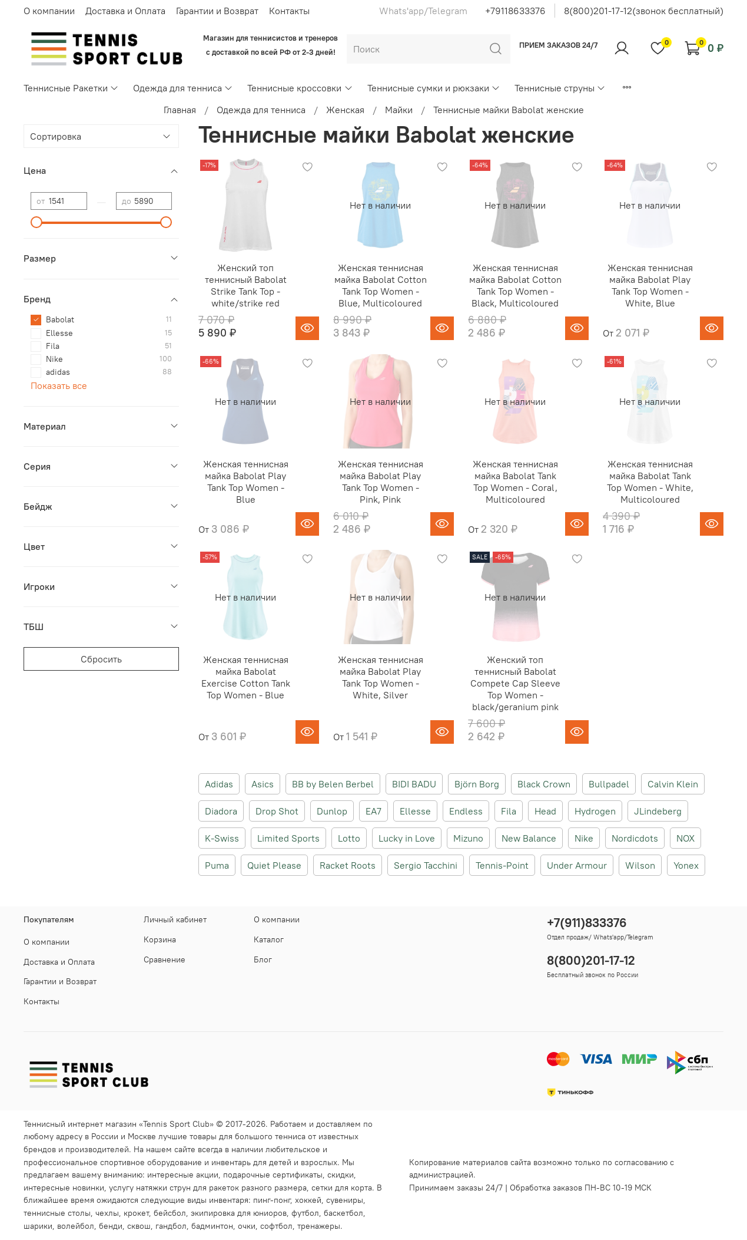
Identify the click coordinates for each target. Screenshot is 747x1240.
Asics (262, 784)
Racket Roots (348, 865)
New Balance (529, 838)
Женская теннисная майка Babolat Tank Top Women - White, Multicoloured (650, 481)
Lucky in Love (407, 838)
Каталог (269, 939)
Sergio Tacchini (425, 865)
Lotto (349, 838)
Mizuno (468, 838)
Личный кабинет (175, 919)
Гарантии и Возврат (217, 11)
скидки (340, 1174)
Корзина (160, 939)
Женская (345, 110)
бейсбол (170, 1213)
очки (246, 1226)
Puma (217, 865)
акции (207, 1174)
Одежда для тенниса (183, 88)
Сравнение (164, 959)
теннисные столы (57, 1213)
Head (545, 811)
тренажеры (318, 1226)
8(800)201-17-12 (591, 960)
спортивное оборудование (151, 1162)
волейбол (75, 1226)
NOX (685, 838)
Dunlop (332, 811)
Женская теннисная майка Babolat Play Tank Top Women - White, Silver (380, 677)
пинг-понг (271, 1200)
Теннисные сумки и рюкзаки (433, 88)
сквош (139, 1226)
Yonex (686, 865)
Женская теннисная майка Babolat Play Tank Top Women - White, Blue (650, 285)
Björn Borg (476, 784)
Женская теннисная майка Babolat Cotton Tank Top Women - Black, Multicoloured (515, 285)
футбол (305, 1213)
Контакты (289, 11)
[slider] (36, 222)
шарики (38, 1226)
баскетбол (343, 1213)
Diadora (221, 811)
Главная (180, 110)
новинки (88, 1187)
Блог (263, 959)
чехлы (107, 1213)
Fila (508, 811)
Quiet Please (274, 865)
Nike (584, 838)
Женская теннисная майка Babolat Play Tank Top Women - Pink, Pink (380, 481)
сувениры (344, 1200)
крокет (136, 1213)
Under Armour (577, 865)
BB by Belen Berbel (333, 784)
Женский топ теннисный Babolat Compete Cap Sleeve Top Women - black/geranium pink (515, 683)
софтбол (276, 1226)
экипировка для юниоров (239, 1213)
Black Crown (543, 784)
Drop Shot (276, 811)
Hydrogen (595, 811)
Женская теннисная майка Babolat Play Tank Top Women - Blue (245, 481)
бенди (110, 1226)
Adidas (219, 784)
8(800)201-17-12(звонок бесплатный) (643, 11)
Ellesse (415, 811)
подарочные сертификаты (273, 1174)
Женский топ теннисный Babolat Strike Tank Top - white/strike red (246, 285)
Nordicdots (635, 838)
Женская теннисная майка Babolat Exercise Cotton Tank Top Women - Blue (245, 677)
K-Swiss (222, 838)
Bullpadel (609, 784)
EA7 (373, 811)
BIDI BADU (414, 784)
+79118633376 (515, 11)
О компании (49, 11)
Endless (466, 811)
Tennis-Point (502, 865)
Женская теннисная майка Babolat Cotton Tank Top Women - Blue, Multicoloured (380, 285)
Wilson (640, 865)
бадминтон (212, 1226)
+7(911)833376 (587, 923)
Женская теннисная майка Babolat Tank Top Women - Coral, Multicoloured (515, 481)
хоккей (308, 1200)
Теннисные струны (560, 88)
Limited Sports (288, 838)
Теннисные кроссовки (300, 88)
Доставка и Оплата (125, 11)
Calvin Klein (673, 784)
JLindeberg (658, 811)
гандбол (171, 1226)
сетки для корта (341, 1187)
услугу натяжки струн (150, 1187)
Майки (399, 110)
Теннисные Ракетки (71, 88)
